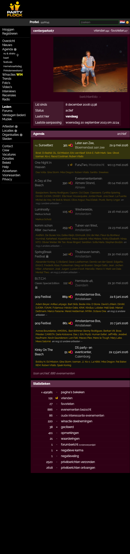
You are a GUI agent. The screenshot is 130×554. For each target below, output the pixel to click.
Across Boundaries (46, 330)
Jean (111, 265)
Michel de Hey (43, 199)
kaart (6, 57)
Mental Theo (42, 272)
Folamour (58, 307)
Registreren (9, 33)
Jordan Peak (95, 196)
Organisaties (10, 135)
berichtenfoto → (90, 97)
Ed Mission (63, 152)
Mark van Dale (113, 268)
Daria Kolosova (64, 334)
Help (5, 167)
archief (121, 134)
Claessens (95, 192)
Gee (109, 152)
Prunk (102, 199)
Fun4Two (81, 165)
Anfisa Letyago (58, 304)
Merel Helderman (74, 311)
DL (54, 152)
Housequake (80, 196)
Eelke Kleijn (67, 235)
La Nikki (95, 361)
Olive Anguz (78, 199)
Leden (6, 107)
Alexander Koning (45, 261)
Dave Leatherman (78, 261)
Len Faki (73, 337)
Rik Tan (62, 242)
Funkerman (67, 265)
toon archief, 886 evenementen (54, 373)
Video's (7, 87)
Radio (6, 99)
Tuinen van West (86, 225)
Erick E (90, 152)
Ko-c (47, 156)
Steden (7, 139)
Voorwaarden (11, 175)
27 (51, 404)
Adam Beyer (42, 304)
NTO (38, 242)
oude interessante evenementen (82, 415)
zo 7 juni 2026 (119, 323)
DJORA (47, 196)
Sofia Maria (98, 242)
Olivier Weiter (49, 242)
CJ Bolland (62, 261)
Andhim (40, 235)
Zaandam (81, 285)
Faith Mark (100, 152)
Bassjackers (42, 192)
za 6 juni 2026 (119, 297)
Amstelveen (83, 299)
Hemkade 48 (83, 281)
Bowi (38, 152)
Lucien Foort (77, 268)
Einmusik (80, 235)
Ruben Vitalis (76, 156)
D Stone (95, 304)
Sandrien (86, 242)
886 (50, 409)
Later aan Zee (84, 143)
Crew (5, 150)
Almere (80, 187)
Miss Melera (94, 238)
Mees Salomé (79, 238)
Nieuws (7, 45)
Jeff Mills (112, 334)
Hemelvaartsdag (12, 66)
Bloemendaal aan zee (89, 147)
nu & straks (9, 53)
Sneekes (103, 172)
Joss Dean (108, 196)
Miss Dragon (67, 172)
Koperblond (64, 238)
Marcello (90, 268)
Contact (7, 146)
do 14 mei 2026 (118, 183)
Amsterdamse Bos (87, 294)
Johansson (48, 268)
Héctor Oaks (71, 307)
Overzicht (8, 41)
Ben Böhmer (75, 330)
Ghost (116, 152)
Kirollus (90, 307)
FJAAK (47, 307)
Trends (6, 78)
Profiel (34, 22)
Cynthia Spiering (111, 192)
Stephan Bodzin (114, 242)
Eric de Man (92, 235)
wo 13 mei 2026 (117, 165)
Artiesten (8, 126)
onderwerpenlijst (87, 445)
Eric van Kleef (77, 152)
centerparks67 (43, 31)
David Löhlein (108, 304)
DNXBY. (57, 196)
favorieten (117, 30)
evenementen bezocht (76, 409)
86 (51, 415)
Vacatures (9, 154)
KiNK (81, 307)
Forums (7, 111)
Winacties (12, 74)
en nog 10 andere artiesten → (67, 341)
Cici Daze (84, 192)
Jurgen (65, 268)
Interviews (9, 91)
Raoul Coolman (59, 156)
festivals (7, 62)
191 (50, 398)
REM (38, 365)
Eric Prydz (85, 334)
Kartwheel (51, 238)
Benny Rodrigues (59, 192)
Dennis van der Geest (101, 261)
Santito (94, 172)
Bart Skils (73, 304)
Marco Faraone (55, 311)
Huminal (40, 238)
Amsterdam (83, 214)
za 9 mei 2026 (118, 145)
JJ (83, 361)
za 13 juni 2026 (118, 352)
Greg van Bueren (83, 265)
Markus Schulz (43, 219)
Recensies (9, 95)
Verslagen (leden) (14, 115)
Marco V (100, 268)
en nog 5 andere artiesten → (65, 272)
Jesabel (122, 334)
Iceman (40, 156)
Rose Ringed (74, 242)
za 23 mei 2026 (118, 228)
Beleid (6, 162)
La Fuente (120, 196)
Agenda (7, 49)
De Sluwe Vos (52, 235)
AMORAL (62, 330)
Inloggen (8, 29)
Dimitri (39, 196)
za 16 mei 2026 (118, 211)
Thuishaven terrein (87, 252)
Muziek (7, 119)
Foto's (6, 83)
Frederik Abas (51, 265)
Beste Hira (84, 304)
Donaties (8, 158)
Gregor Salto (101, 265)
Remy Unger (113, 199)
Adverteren (9, 171)
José (57, 268)
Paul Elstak (92, 199)
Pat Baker (121, 361)
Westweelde (83, 209)
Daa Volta (41, 172)
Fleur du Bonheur (109, 235)
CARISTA (50, 334)
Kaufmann (41, 337)
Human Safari (99, 334)
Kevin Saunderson (58, 337)
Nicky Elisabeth (110, 238)
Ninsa (123, 238)
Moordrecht (96, 165)
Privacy (7, 179)
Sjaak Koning (64, 365)
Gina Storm (53, 172)
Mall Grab (109, 307)
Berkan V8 (109, 330)
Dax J (76, 334)
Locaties (8, 130)
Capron (74, 192)
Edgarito (118, 261)
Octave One (99, 311)
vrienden (99, 30)
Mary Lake (116, 337)
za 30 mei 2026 (118, 254)
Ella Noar (67, 196)
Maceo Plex (85, 337)
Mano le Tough (101, 337)
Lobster (99, 307)
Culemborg (82, 356)
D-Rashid (47, 152)
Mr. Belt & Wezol (61, 199)
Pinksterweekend (12, 70)
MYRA (88, 311)
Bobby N (40, 361)
